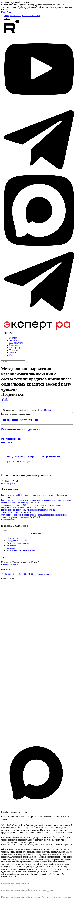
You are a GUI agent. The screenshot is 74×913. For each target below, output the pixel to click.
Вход (7, 18)
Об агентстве (13, 538)
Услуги (12, 352)
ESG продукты (16, 343)
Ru (11, 333)
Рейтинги (13, 338)
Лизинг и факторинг (57, 495)
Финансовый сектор (19, 502)
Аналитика (14, 340)
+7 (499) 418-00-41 (27, 574)
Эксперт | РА (9, 15)
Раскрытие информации (18, 543)
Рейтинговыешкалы (11, 440)
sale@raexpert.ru (8, 483)
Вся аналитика (8, 520)
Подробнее (6, 12)
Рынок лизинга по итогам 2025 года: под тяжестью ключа (28, 510)
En (6, 333)
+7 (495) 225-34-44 (9, 574)
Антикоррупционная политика (21, 550)
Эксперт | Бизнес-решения (27, 15)
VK (4, 399)
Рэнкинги (13, 345)
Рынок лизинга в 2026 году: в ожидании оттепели (24, 495)
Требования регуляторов (19, 419)
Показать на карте (9, 564)
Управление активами (19, 517)
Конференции (15, 348)
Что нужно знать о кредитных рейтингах (32, 456)
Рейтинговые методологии (20, 429)
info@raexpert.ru (44, 574)
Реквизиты (11, 545)
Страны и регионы (25, 507)
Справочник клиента (15, 461)
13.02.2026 (47, 410)
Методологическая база (18, 540)
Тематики (13, 350)
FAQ (11, 355)
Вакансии (11, 548)
